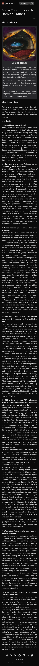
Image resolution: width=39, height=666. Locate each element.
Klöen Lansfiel (25, 663)
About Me (24, 3)
